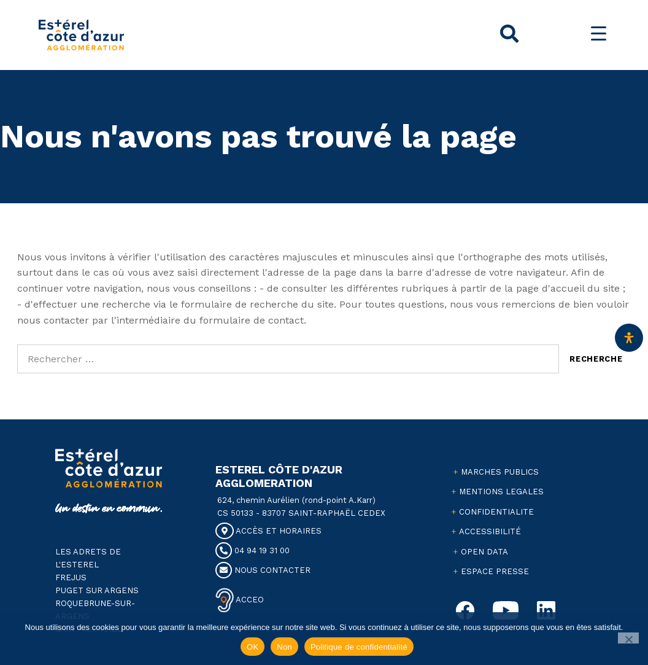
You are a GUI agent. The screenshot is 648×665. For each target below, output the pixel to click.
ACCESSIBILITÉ (490, 531)
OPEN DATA (484, 551)
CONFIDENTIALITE (496, 511)
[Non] (628, 638)
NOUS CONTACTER (262, 570)
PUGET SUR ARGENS (97, 590)
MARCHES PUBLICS (500, 471)
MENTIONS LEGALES (501, 491)
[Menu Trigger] (598, 33)
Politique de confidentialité (358, 646)
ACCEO (249, 599)
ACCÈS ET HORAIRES (268, 530)
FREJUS (71, 577)
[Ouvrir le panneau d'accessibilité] (629, 338)
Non (284, 646)
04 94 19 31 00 (252, 550)
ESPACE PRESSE (495, 571)
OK (252, 646)
